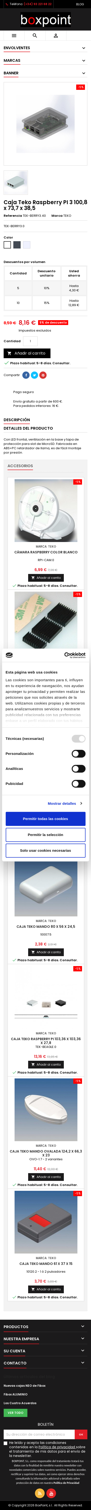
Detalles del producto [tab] (28, 428)
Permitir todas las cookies (45, 819)
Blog (80, 4)
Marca (57, 216)
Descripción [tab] (17, 420)
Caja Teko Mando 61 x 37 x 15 (46, 1263)
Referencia (13, 216)
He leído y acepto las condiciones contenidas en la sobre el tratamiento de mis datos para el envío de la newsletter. (47, 1462)
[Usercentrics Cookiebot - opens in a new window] (64, 655)
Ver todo (15, 1413)
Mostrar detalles (62, 803)
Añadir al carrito (26, 353)
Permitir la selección (45, 835)
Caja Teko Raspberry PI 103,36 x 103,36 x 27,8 (46, 1041)
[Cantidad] (30, 341)
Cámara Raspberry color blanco (46, 552)
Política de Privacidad (66, 1483)
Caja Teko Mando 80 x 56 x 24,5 (46, 926)
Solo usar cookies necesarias (45, 850)
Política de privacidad (57, 1447)
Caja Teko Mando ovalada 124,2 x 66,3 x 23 (46, 1153)
